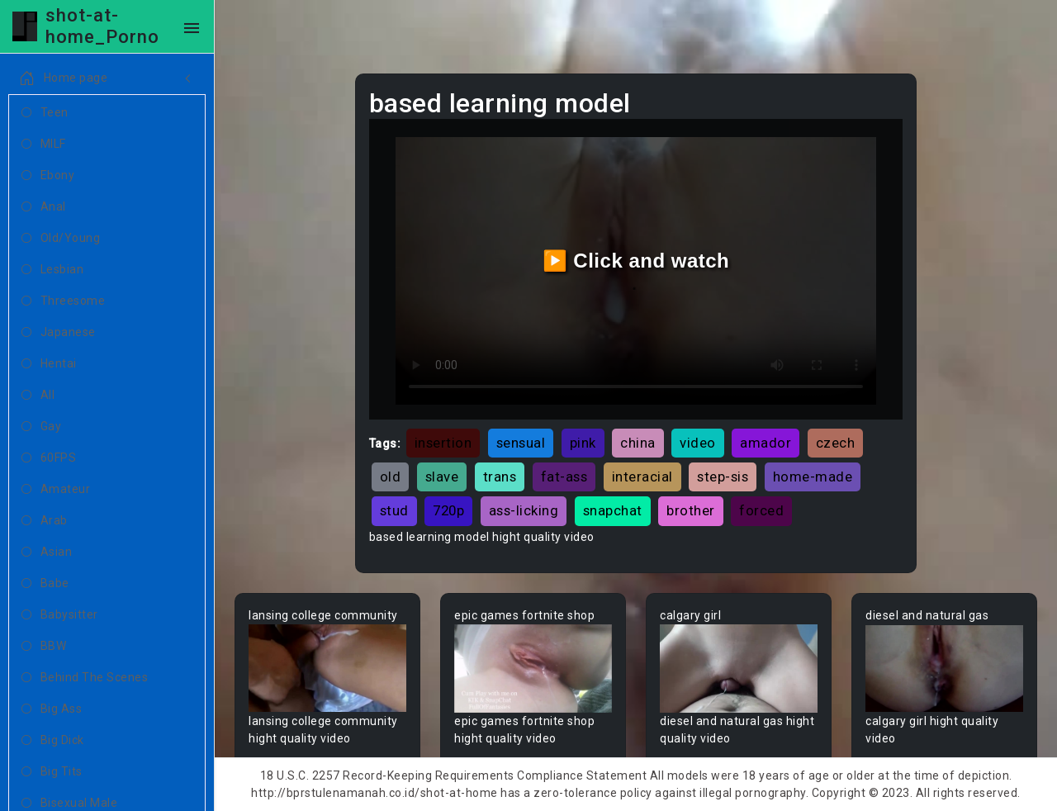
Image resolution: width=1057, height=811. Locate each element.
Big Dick (52, 740)
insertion (443, 442)
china (638, 442)
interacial (642, 476)
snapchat (612, 510)
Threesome (63, 301)
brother (690, 510)
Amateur (55, 489)
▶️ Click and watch (636, 260)
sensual (521, 442)
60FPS (48, 458)
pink (583, 442)
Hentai (49, 364)
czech (836, 442)
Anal (43, 207)
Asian (46, 552)
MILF (43, 144)
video (698, 442)
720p (448, 510)
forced (761, 510)
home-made (813, 476)
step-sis (722, 476)
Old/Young (60, 238)
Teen (45, 113)
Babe (45, 583)
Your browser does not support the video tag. (327, 668)
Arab (44, 521)
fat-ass (564, 476)
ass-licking (524, 510)
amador (765, 442)
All (38, 395)
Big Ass (51, 709)
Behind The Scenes (84, 678)
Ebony (47, 175)
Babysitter (59, 615)
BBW (43, 646)
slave (442, 476)
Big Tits (52, 772)
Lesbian (52, 270)
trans (500, 476)
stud (394, 510)
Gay (41, 427)
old (390, 476)
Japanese (58, 332)
